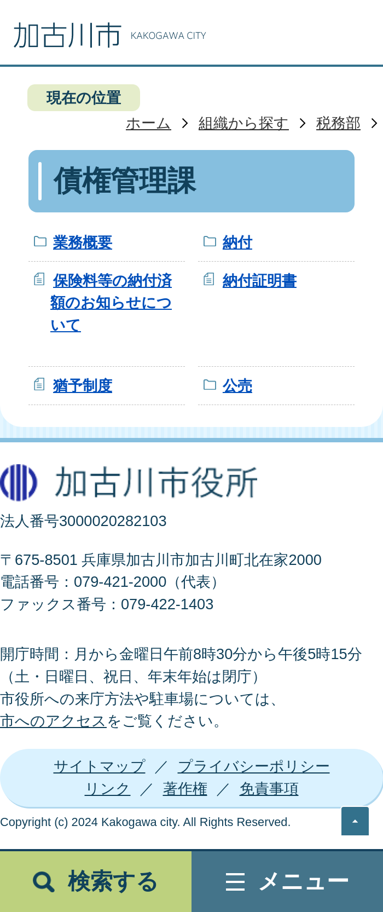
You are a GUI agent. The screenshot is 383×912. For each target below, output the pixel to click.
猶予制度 (82, 385)
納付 (237, 242)
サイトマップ (100, 766)
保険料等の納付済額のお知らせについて (111, 303)
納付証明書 (260, 280)
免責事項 (269, 788)
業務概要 (82, 242)
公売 (237, 385)
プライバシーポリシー (254, 766)
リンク (108, 788)
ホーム (148, 122)
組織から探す (244, 122)
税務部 (338, 122)
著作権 (185, 788)
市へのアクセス (53, 720)
